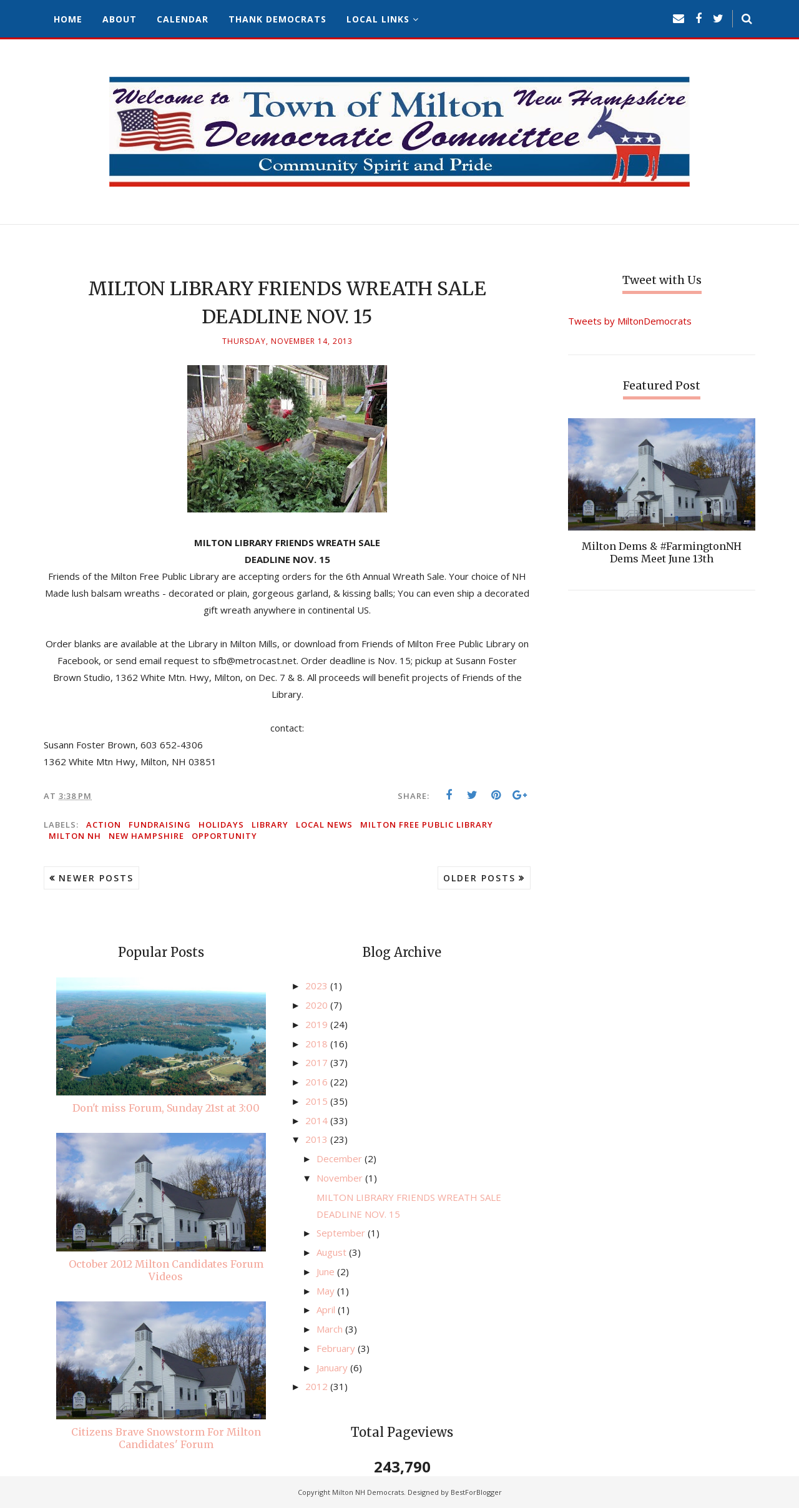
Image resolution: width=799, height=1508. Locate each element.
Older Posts (479, 878)
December (340, 1158)
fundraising (160, 824)
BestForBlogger (476, 1492)
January (333, 1367)
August (332, 1252)
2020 (317, 1005)
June (326, 1271)
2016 (317, 1081)
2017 (317, 1062)
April (327, 1309)
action (103, 824)
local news (324, 824)
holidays (221, 824)
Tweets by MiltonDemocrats (630, 321)
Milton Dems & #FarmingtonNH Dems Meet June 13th (662, 552)
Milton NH (75, 835)
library (270, 824)
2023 (317, 985)
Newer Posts (96, 878)
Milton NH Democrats (368, 1492)
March (330, 1329)
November (340, 1178)
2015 (317, 1101)
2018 (317, 1043)
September (342, 1232)
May (326, 1291)
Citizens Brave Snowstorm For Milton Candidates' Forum (166, 1438)
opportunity (224, 835)
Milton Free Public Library (426, 824)
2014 (317, 1120)
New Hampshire (146, 835)
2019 (317, 1024)
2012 (317, 1386)
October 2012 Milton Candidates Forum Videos (166, 1270)
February (337, 1348)
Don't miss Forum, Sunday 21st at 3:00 (166, 1108)
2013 (317, 1139)
